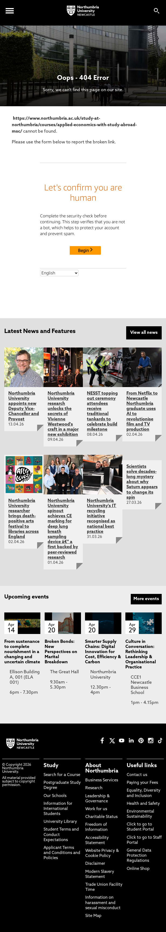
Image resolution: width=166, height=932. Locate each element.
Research (94, 788)
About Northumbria (101, 768)
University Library (60, 822)
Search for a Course (62, 775)
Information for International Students (58, 809)
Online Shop (138, 869)
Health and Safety (143, 804)
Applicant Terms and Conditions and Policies (62, 853)
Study (51, 765)
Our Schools (55, 796)
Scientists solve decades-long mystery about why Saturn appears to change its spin (142, 482)
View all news (144, 333)
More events (146, 599)
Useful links (142, 765)
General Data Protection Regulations (139, 856)
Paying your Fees (142, 783)
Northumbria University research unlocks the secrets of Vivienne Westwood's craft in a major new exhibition (63, 414)
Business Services (101, 780)
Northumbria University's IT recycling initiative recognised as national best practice (101, 516)
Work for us (96, 809)
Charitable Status (101, 817)
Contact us (137, 775)
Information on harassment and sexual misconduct (103, 903)
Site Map (93, 916)
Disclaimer (95, 864)
